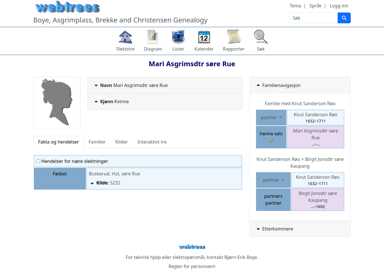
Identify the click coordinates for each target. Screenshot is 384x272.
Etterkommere (274, 228)
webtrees (192, 247)
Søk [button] (261, 49)
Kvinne (111, 101)
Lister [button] (178, 49)
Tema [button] (295, 6)
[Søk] (344, 18)
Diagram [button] (153, 49)
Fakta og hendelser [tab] (58, 142)
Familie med (300, 103)
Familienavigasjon (278, 85)
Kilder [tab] (121, 142)
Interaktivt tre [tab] (152, 142)
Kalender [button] (204, 49)
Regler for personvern (191, 266)
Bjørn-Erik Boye (240, 257)
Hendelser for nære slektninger (72, 161)
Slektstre (125, 49)
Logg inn (339, 6)
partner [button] (269, 117)
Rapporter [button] (233, 49)
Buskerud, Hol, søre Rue (114, 174)
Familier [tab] (97, 142)
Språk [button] (315, 6)
